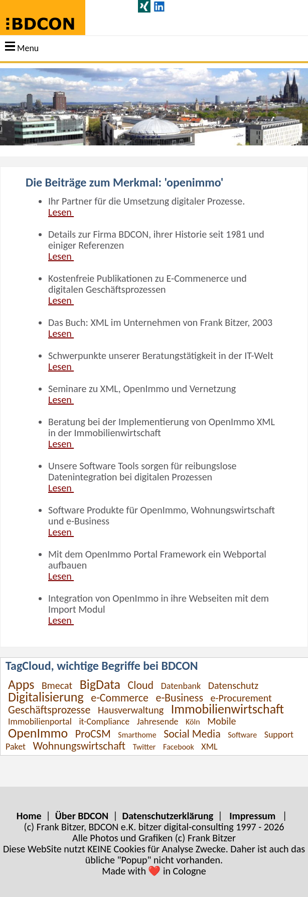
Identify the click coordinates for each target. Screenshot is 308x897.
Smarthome (137, 735)
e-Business (179, 697)
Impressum (252, 816)
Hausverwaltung (131, 710)
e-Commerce (119, 697)
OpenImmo (38, 733)
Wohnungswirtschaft (79, 746)
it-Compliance (104, 721)
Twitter (144, 747)
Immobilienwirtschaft (227, 709)
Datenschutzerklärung (168, 816)
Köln (193, 722)
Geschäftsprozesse (49, 709)
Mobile (221, 721)
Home (29, 816)
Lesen (61, 212)
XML (209, 746)
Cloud (141, 685)
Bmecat (57, 685)
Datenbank (181, 685)
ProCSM (93, 734)
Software (242, 735)
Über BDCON (81, 816)
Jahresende (158, 721)
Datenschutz (233, 685)
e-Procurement (241, 698)
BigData (100, 684)
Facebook (178, 747)
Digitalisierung (46, 697)
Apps (21, 684)
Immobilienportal (40, 721)
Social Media (192, 734)
